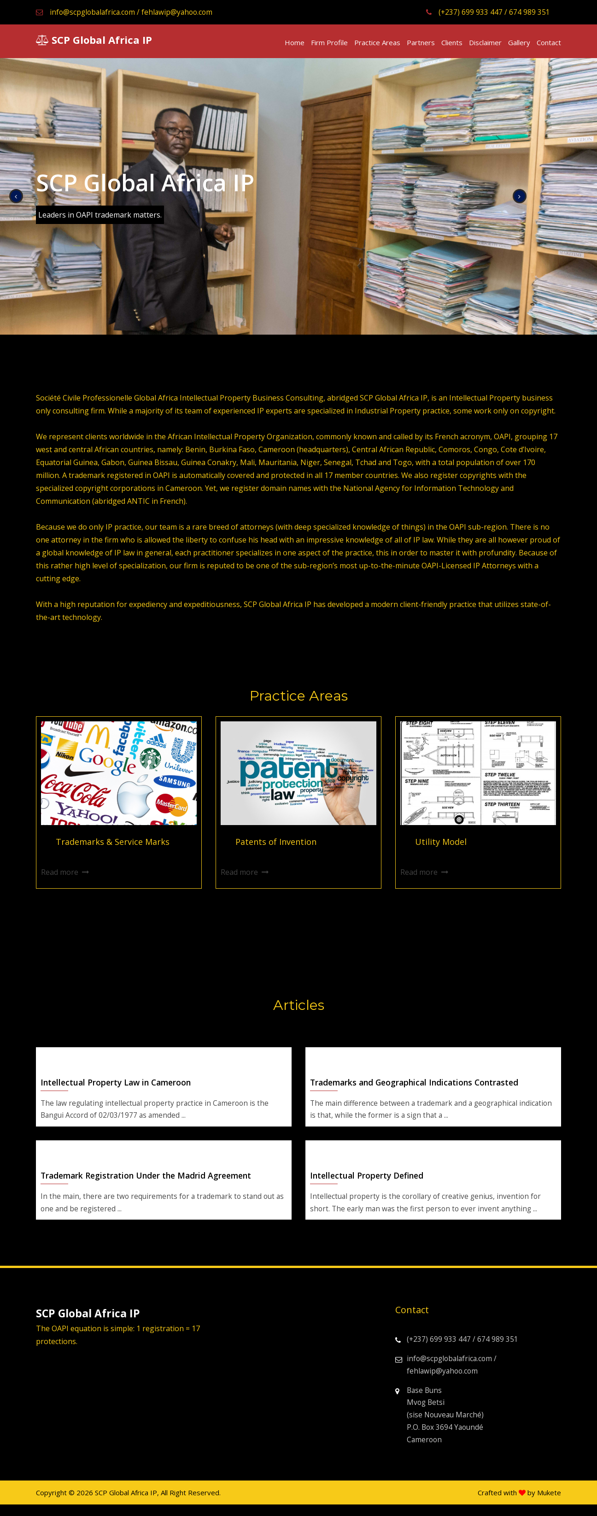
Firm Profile (329, 42)
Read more (59, 873)
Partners (421, 42)
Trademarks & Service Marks (113, 842)
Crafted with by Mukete (519, 1504)
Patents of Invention (275, 842)
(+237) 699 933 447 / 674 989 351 (484, 12)
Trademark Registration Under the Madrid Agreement (150, 1180)
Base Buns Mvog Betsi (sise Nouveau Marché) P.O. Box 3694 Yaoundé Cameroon (440, 1424)
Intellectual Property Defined (369, 1180)
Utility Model (441, 842)
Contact (549, 42)
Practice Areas (377, 42)
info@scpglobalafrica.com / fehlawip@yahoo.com (127, 12)
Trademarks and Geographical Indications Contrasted (418, 1085)
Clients (451, 42)
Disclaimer (485, 42)
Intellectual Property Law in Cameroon (119, 1085)
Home (294, 42)
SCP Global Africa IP (94, 39)
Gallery (519, 42)
